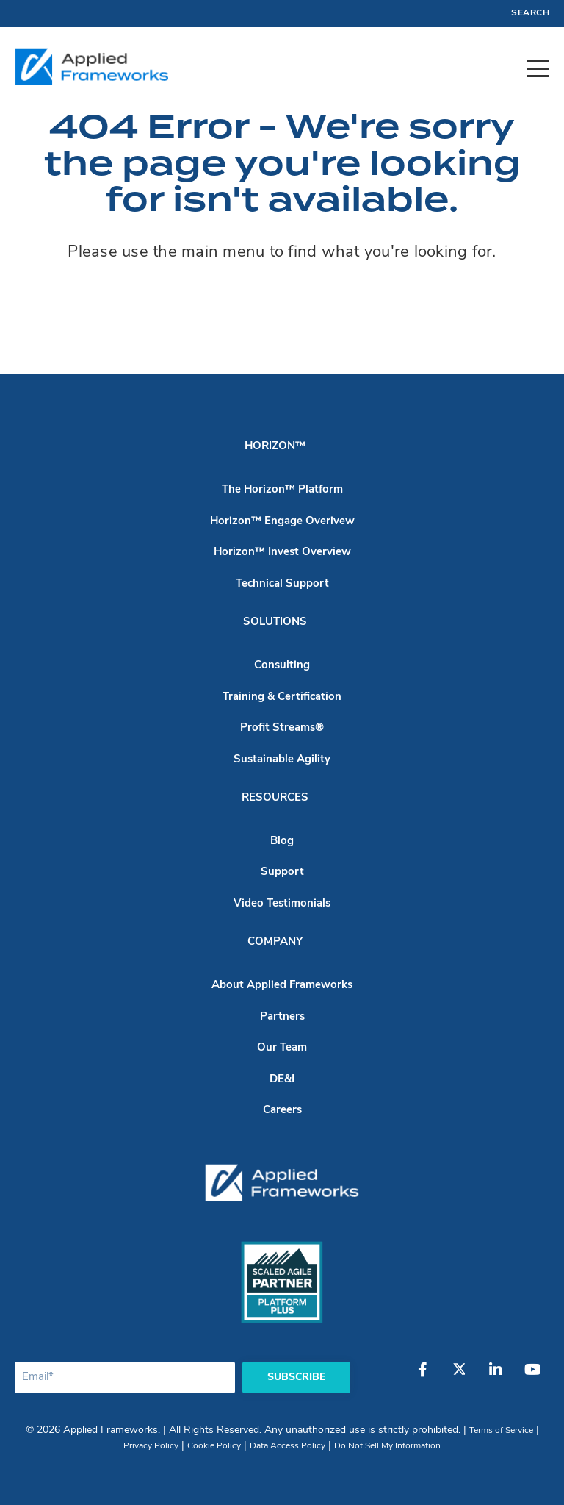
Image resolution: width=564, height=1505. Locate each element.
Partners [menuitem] (282, 1017)
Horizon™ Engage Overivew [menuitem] (282, 521)
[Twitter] (459, 1377)
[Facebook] (422, 1377)
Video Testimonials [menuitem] (282, 903)
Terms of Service (501, 1430)
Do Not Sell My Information (387, 1446)
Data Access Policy (287, 1446)
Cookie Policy (214, 1446)
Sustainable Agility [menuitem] (282, 759)
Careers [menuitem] (282, 1110)
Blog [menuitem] (282, 841)
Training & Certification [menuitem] (282, 697)
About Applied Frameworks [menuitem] (282, 985)
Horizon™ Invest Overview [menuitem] (282, 552)
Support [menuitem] (282, 872)
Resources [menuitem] (275, 798)
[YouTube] (532, 1377)
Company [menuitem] (275, 942)
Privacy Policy (150, 1446)
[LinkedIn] (495, 1377)
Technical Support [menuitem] (282, 584)
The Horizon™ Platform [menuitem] (282, 490)
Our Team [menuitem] (282, 1048)
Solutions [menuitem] (275, 622)
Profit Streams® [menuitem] (282, 728)
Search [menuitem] (530, 13)
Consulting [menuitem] (282, 665)
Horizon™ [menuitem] (275, 446)
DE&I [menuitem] (282, 1079)
